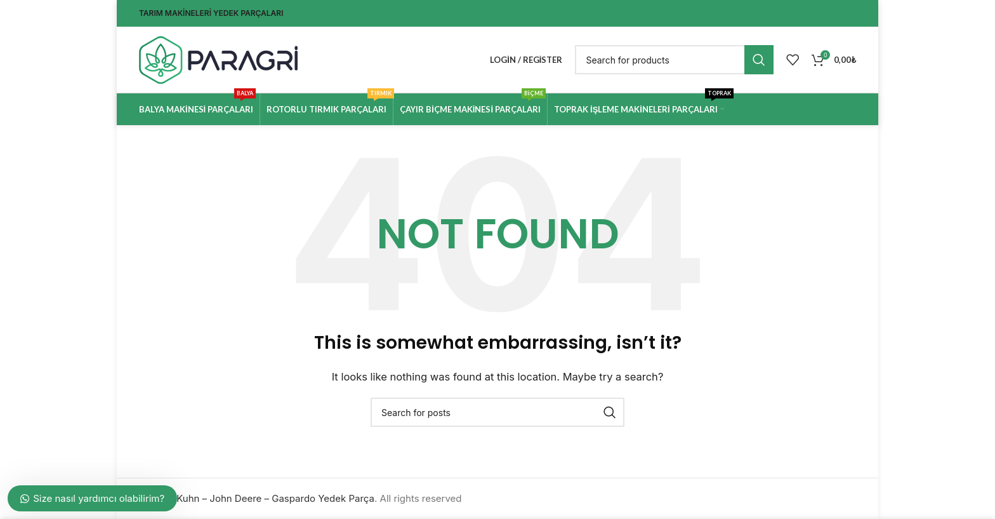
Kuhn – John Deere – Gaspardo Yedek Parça (275, 498)
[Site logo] (218, 59)
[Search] (674, 59)
